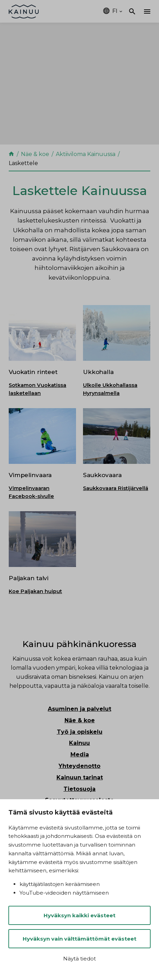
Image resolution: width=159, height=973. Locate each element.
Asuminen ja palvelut (79, 709)
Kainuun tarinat (79, 777)
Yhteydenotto (79, 766)
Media (79, 754)
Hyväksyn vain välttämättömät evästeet (79, 938)
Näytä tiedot (79, 958)
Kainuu (79, 743)
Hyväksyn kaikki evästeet (79, 915)
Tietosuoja (79, 789)
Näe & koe (80, 720)
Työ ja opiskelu (80, 732)
